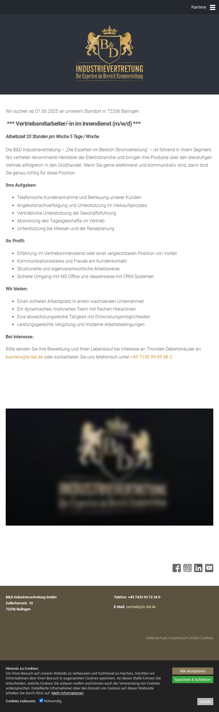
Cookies (206, 638)
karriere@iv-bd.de (24, 357)
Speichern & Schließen (193, 679)
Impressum (178, 638)
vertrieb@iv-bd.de (141, 607)
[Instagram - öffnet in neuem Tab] (187, 570)
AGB (194, 638)
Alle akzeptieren (193, 671)
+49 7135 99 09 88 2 (151, 357)
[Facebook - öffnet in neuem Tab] (176, 570)
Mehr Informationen (68, 693)
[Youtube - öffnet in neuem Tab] (208, 570)
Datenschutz (156, 638)
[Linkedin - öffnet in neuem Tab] (197, 570)
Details (205, 701)
